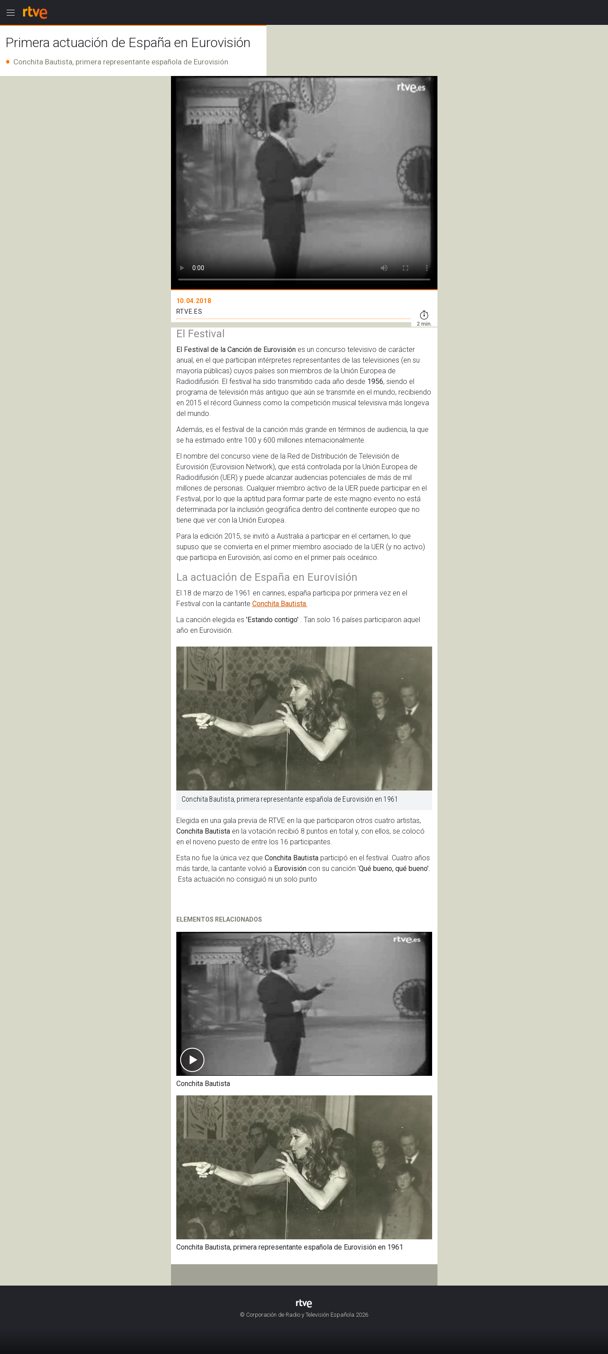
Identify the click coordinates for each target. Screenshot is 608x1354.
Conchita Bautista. (279, 603)
